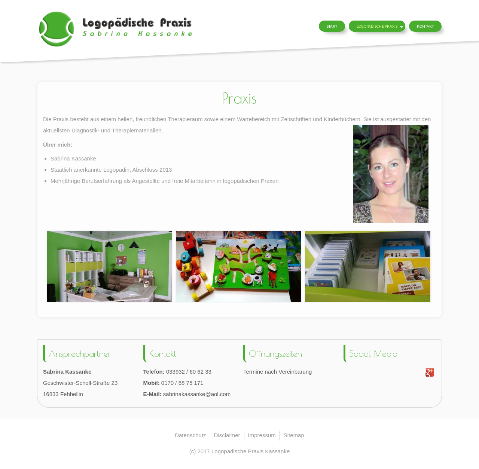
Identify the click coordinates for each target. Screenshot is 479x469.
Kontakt (425, 26)
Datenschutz (190, 435)
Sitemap (294, 435)
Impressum (262, 435)
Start (332, 26)
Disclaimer (227, 435)
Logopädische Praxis (377, 26)
